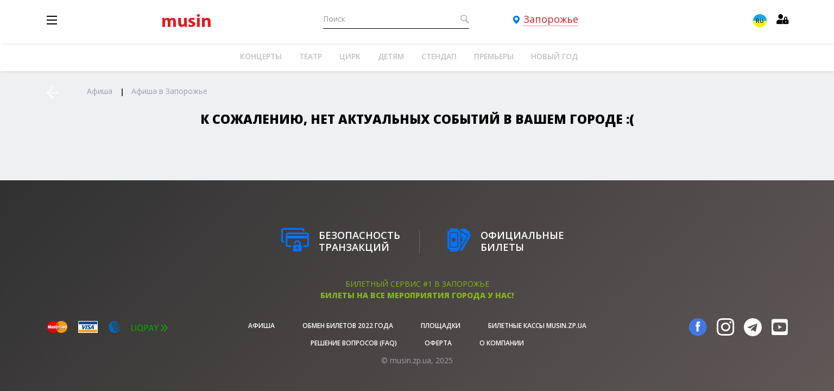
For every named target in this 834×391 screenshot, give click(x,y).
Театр (310, 56)
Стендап (439, 56)
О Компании (501, 343)
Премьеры (494, 56)
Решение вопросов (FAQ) (354, 343)
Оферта (438, 343)
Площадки (440, 325)
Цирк (350, 56)
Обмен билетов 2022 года (347, 325)
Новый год (554, 56)
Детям (391, 56)
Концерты (261, 56)
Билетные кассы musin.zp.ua (537, 325)
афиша (261, 325)
